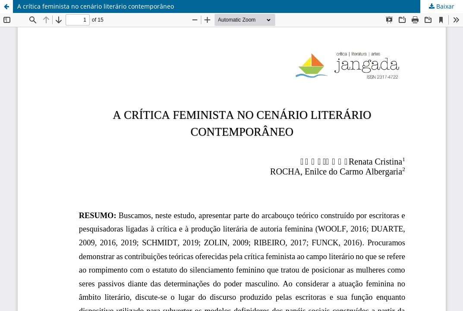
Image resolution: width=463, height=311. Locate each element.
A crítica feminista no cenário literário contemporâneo (95, 6)
